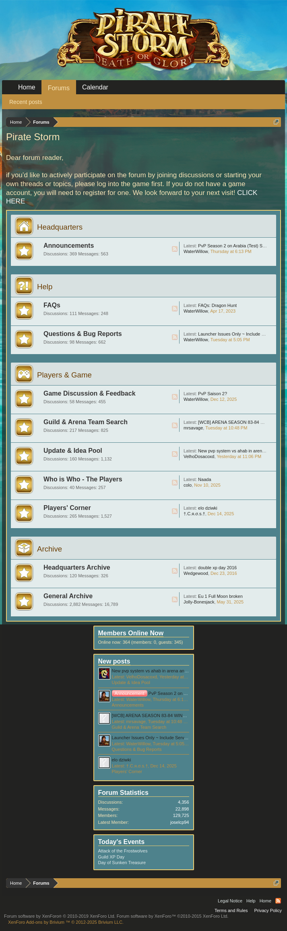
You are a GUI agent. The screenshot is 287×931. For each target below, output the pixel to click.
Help (44, 286)
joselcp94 (179, 822)
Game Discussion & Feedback (89, 393)
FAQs (51, 305)
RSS (175, 249)
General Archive (68, 596)
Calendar (95, 87)
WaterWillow (196, 251)
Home (26, 87)
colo (188, 485)
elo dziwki (207, 508)
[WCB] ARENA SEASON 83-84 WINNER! (238, 422)
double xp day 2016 (217, 567)
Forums (59, 88)
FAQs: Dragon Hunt (217, 305)
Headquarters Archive (76, 567)
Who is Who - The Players (82, 479)
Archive (49, 549)
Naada (204, 479)
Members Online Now (131, 633)
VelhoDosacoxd (199, 456)
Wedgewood (196, 573)
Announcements (68, 245)
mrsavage (193, 427)
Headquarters (60, 227)
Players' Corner (67, 507)
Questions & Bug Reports (82, 333)
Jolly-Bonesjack (199, 601)
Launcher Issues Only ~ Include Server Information (162, 737)
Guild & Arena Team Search (85, 422)
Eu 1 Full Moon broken (220, 596)
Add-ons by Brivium (66, 922)
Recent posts (25, 102)
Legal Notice (230, 900)
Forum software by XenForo (60, 916)
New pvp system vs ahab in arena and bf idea (157, 670)
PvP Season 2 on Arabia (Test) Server (235, 245)
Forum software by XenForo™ (173, 916)
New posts (114, 661)
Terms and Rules (231, 910)
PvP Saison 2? (212, 393)
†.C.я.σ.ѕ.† (194, 513)
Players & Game (64, 375)
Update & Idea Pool (72, 450)
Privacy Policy (268, 910)
